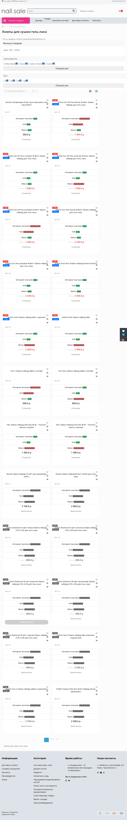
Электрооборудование (17, 26)
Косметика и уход (41, 776)
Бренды (38, 20)
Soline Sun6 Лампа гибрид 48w (76, 317)
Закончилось (26, 622)
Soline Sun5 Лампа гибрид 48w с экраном (26, 317)
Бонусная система (60, 20)
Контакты (97, 20)
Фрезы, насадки (40, 799)
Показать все (62, 68)
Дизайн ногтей (40, 769)
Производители (8, 776)
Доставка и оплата (80, 20)
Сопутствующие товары (44, 795)
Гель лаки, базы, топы (43, 765)
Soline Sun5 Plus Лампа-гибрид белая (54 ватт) (76, 263)
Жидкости (38, 772)
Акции (4, 779)
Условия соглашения (11, 769)
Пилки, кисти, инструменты (45, 786)
